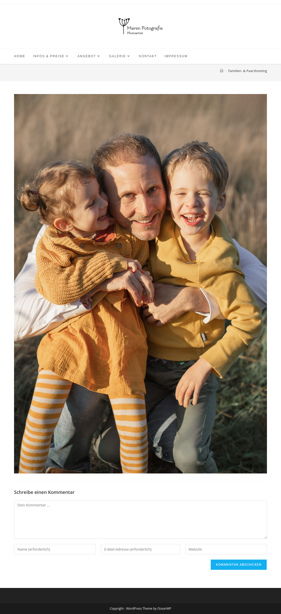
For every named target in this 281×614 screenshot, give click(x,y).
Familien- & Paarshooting (247, 70)
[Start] (221, 70)
